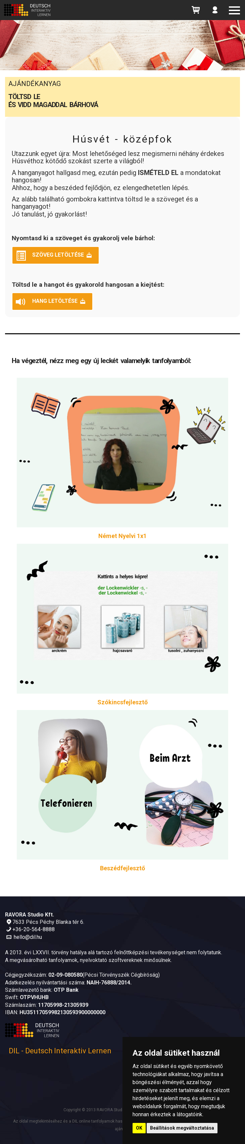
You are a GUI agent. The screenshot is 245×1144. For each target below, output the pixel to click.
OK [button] (139, 1128)
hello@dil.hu (28, 937)
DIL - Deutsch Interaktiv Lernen (60, 1051)
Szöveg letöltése (54, 256)
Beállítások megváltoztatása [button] (182, 1128)
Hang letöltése (51, 302)
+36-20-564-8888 (33, 929)
